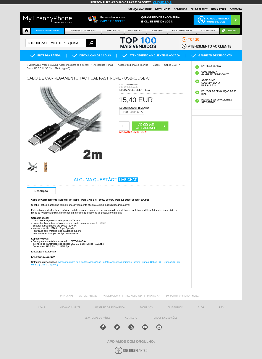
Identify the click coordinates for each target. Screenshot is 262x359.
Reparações (135, 31)
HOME (42, 307)
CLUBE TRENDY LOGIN (158, 21)
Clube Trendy (199, 9)
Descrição (41, 191)
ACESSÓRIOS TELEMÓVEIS (83, 31)
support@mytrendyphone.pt (184, 296)
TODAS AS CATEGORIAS (47, 31)
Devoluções (162, 9)
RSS (221, 307)
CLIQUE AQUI (162, 2)
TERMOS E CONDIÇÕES (164, 318)
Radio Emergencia (182, 31)
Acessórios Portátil (99, 262)
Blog (201, 307)
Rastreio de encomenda (162, 17)
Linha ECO (231, 31)
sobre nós (146, 307)
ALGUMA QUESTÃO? (106, 179)
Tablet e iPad (113, 31)
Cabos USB (156, 262)
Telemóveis (156, 31)
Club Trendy (175, 307)
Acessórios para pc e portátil (73, 262)
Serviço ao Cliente (140, 9)
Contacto (236, 9)
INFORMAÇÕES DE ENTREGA (134, 90)
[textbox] (60, 43)
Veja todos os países (97, 318)
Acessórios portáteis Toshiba (125, 262)
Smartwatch (208, 31)
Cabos (145, 262)
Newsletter (218, 9)
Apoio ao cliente (70, 307)
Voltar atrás (35, 65)
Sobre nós (180, 9)
